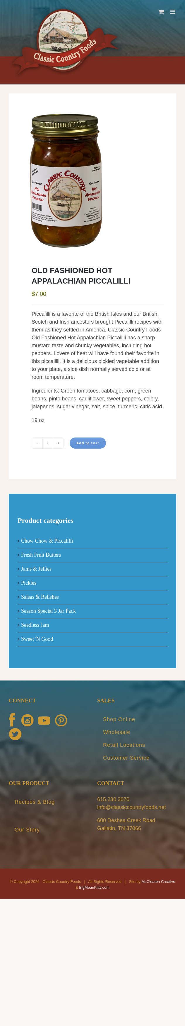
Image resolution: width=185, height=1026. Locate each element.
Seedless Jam (35, 625)
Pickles (28, 583)
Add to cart (87, 443)
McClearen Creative (158, 881)
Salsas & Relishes (40, 597)
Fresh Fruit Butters (41, 555)
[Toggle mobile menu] (173, 12)
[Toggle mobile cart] (161, 12)
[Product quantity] (47, 443)
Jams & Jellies (36, 569)
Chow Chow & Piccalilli (47, 541)
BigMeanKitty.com (94, 887)
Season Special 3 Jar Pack (48, 611)
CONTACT (110, 783)
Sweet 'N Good (37, 639)
